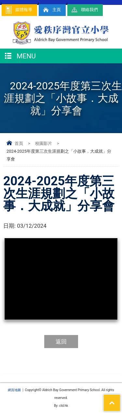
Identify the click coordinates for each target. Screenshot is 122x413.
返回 (61, 341)
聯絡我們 (84, 10)
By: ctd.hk (61, 405)
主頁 (51, 10)
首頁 (19, 143)
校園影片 (43, 143)
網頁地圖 (14, 390)
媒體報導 (18, 10)
